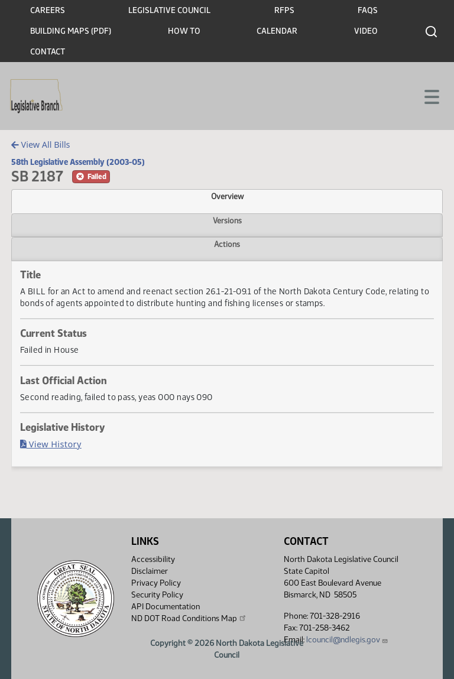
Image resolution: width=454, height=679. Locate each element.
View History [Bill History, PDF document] (51, 444)
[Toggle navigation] (431, 96)
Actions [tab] (227, 244)
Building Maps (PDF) (70, 31)
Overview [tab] (227, 196)
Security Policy (157, 595)
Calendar (277, 31)
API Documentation (165, 607)
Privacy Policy (156, 583)
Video (366, 31)
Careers (47, 10)
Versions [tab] (227, 220)
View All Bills (40, 144)
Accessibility (153, 559)
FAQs (368, 10)
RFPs (284, 10)
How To (184, 31)
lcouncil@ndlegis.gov (347, 640)
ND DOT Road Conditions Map (189, 618)
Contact (47, 52)
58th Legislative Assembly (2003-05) (78, 162)
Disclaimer (149, 571)
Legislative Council (169, 10)
